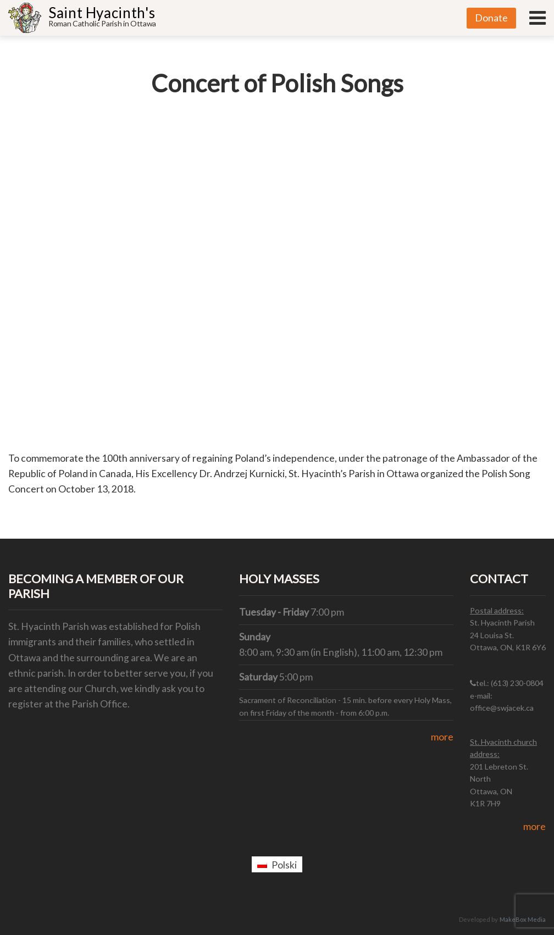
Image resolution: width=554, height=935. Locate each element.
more (442, 737)
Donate (491, 18)
